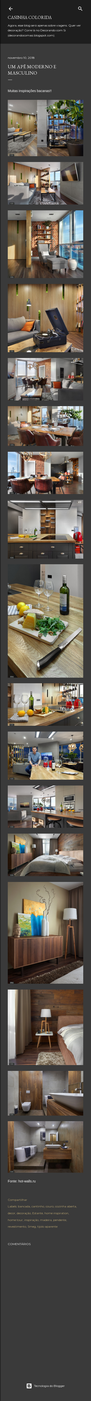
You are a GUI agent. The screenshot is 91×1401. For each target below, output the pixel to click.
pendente (59, 1220)
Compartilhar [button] (17, 1200)
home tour (15, 1220)
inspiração (31, 1220)
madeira (46, 1220)
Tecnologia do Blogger (45, 1386)
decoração (24, 1213)
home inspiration (56, 1213)
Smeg (32, 1226)
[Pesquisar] (80, 7)
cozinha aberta (65, 1206)
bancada (24, 1206)
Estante (37, 1213)
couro (50, 1206)
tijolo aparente (47, 1226)
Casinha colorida (30, 17)
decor (11, 1213)
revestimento (17, 1226)
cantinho (38, 1206)
